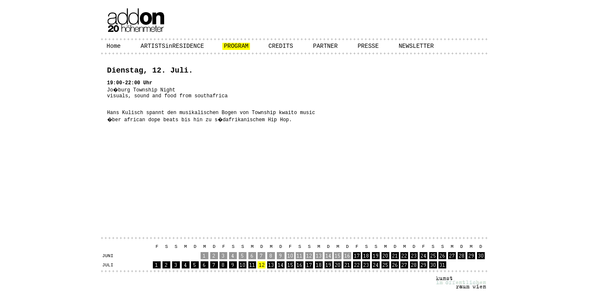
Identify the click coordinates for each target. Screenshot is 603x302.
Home (114, 46)
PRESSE (368, 46)
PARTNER (325, 46)
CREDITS (280, 46)
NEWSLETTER (416, 46)
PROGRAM (236, 46)
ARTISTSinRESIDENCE (172, 46)
